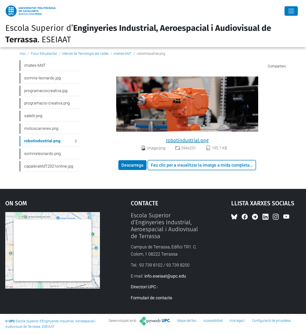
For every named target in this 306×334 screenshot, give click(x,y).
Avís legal (236, 321)
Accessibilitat (213, 321)
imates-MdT (122, 53)
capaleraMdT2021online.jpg (48, 166)
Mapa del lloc (187, 321)
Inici (23, 53)
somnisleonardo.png (42, 153)
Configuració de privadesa (271, 321)
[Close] (291, 11)
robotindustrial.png (187, 140)
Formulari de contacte (151, 297)
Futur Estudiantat (44, 53)
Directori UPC (143, 286)
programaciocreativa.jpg (45, 90)
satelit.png (33, 115)
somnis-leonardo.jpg (42, 78)
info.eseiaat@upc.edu (165, 276)
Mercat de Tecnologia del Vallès (85, 53)
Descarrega (132, 165)
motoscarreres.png (41, 128)
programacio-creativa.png (47, 103)
